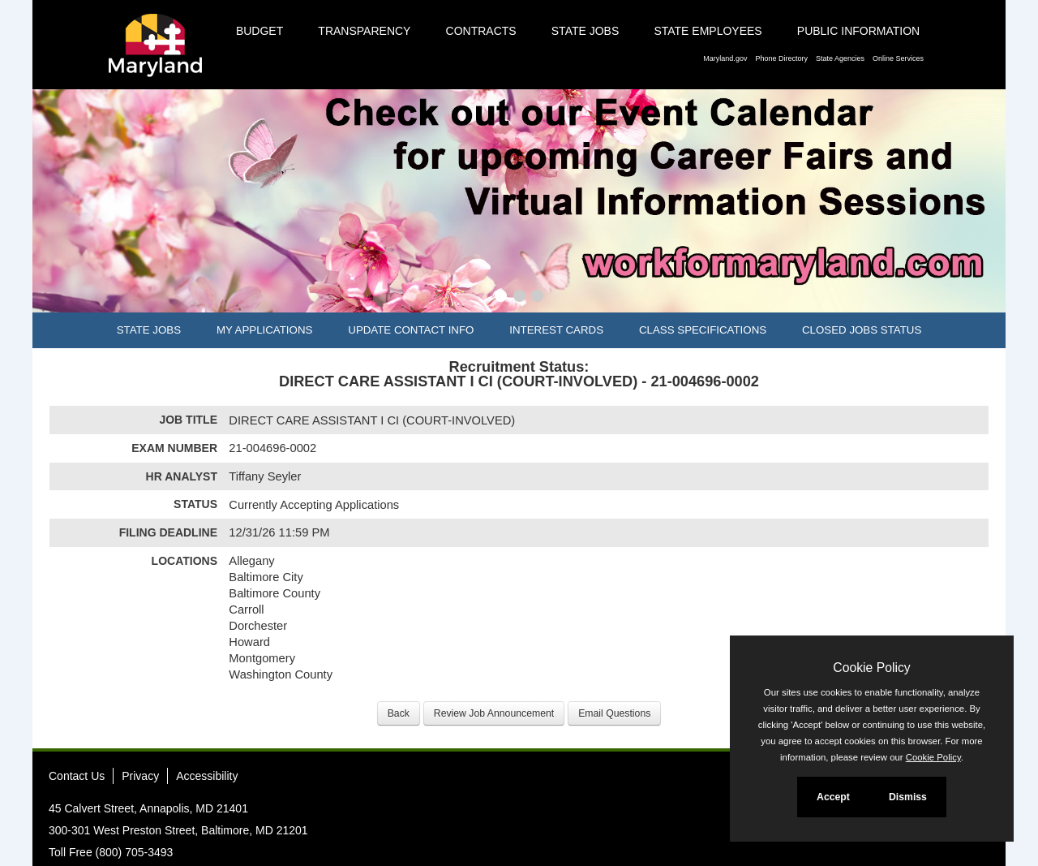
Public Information (858, 30)
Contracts (481, 30)
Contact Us (77, 775)
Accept (833, 797)
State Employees (707, 30)
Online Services (898, 58)
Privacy (140, 775)
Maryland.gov (725, 58)
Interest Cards (556, 330)
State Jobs (585, 30)
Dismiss (908, 797)
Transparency (364, 30)
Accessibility (207, 775)
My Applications (264, 330)
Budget (259, 30)
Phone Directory (781, 58)
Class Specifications (702, 330)
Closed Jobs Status (861, 330)
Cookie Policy (871, 667)
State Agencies (840, 58)
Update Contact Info (411, 330)
